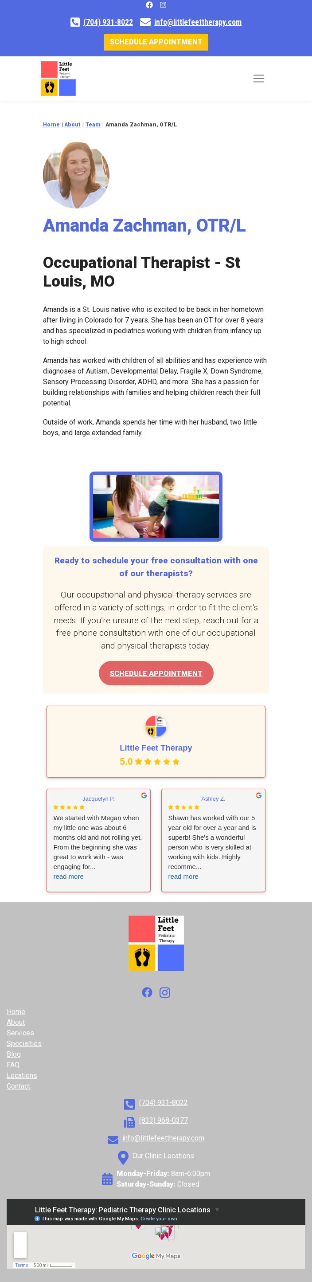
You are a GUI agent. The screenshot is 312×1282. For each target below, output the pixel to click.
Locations (22, 1075)
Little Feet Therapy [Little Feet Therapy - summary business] (156, 748)
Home (16, 1011)
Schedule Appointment (156, 42)
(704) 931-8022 (108, 22)
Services (20, 1033)
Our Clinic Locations (163, 1156)
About (16, 1022)
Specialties (24, 1043)
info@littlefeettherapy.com (198, 22)
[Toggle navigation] (258, 78)
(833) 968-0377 (163, 1120)
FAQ (13, 1065)
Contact (18, 1086)
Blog (14, 1054)
